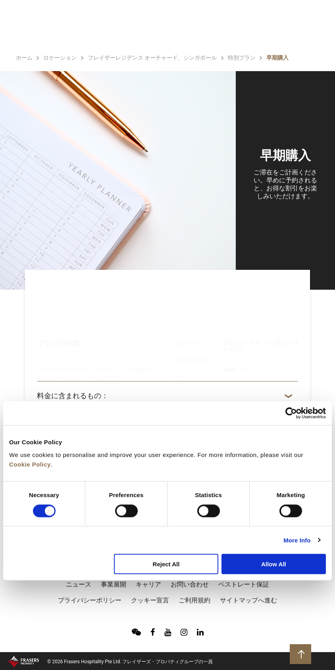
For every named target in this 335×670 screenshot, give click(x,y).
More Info (296, 539)
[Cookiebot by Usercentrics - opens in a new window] (291, 413)
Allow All (273, 564)
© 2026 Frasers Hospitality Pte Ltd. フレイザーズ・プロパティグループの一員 (130, 661)
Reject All (166, 564)
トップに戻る (301, 653)
